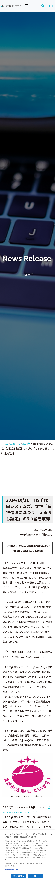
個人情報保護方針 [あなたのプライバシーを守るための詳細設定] (11, 869)
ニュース (15, 443)
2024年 (26, 443)
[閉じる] (51, 834)
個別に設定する (18, 876)
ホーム (4, 443)
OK (35, 876)
